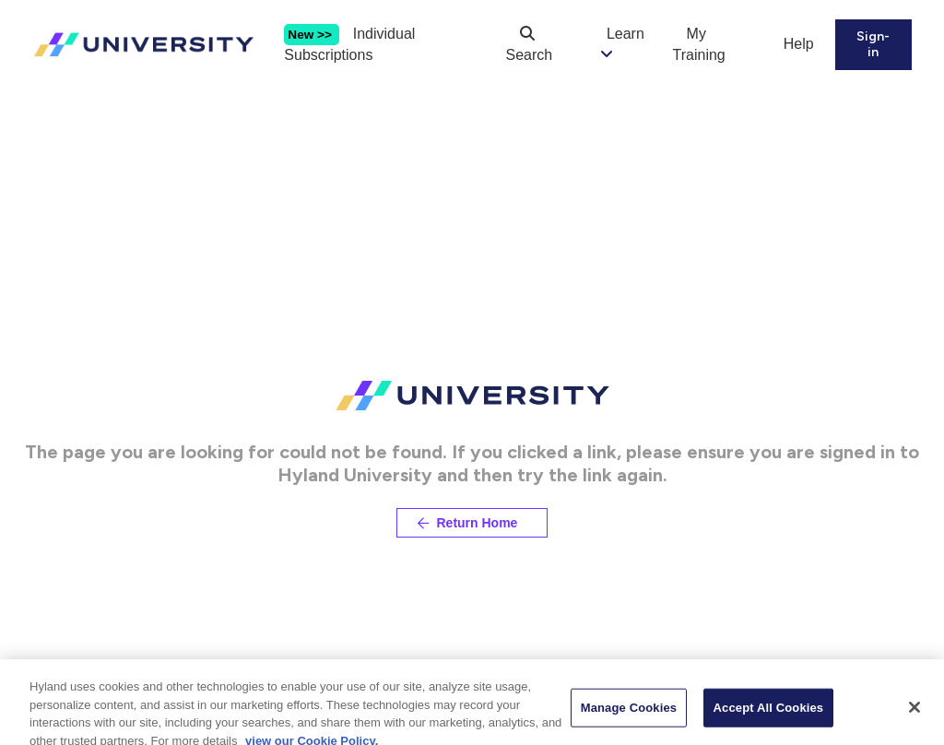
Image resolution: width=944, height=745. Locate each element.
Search (529, 44)
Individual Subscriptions (349, 44)
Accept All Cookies (769, 719)
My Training (699, 44)
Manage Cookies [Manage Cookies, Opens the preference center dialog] (629, 719)
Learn (625, 33)
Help (799, 44)
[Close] (914, 719)
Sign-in (873, 44)
